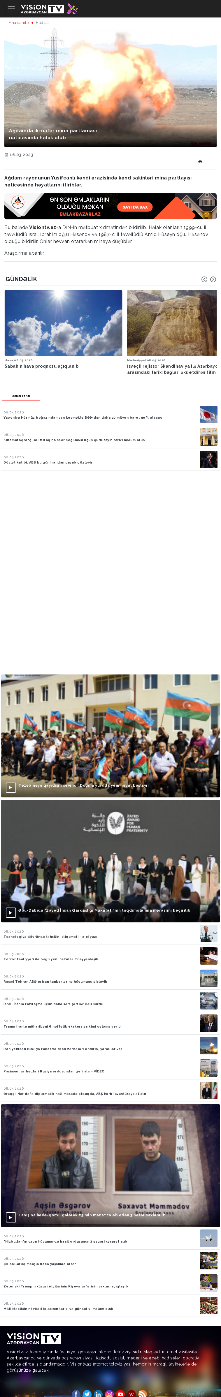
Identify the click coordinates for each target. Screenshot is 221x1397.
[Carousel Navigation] (209, 279)
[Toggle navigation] (11, 9)
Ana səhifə (19, 22)
